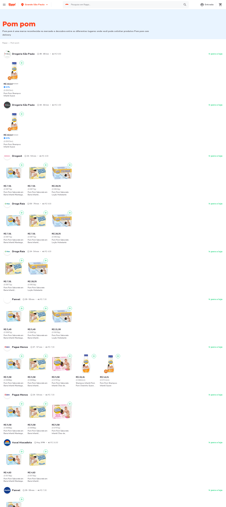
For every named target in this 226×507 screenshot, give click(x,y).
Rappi (5, 43)
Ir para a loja (215, 53)
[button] (35, 4)
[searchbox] (125, 4)
